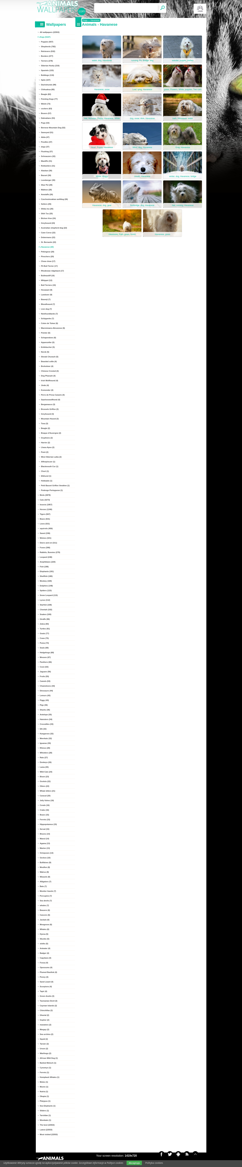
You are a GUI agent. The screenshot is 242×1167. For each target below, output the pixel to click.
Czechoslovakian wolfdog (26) (54, 199)
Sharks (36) (45, 710)
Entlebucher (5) (48, 347)
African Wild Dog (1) (49, 1058)
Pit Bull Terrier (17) (49, 266)
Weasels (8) (45, 877)
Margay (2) (44, 1029)
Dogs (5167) (45, 37)
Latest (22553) (46, 1130)
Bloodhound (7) (48, 304)
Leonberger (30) (48, 180)
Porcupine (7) (46, 896)
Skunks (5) (44, 939)
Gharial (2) (44, 1015)
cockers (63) (46, 109)
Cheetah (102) (46, 610)
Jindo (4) (45, 385)
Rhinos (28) (45, 748)
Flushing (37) (47, 151)
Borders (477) (47, 56)
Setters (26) (46, 204)
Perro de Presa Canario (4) (53, 395)
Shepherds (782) (48, 47)
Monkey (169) (46, 581)
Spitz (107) (45, 80)
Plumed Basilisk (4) (48, 972)
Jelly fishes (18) (47, 800)
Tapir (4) (43, 991)
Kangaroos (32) (47, 734)
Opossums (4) (46, 967)
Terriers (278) (47, 61)
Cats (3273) (45, 500)
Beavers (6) (45, 910)
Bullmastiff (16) (48, 276)
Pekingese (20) (47, 252)
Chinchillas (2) (46, 1010)
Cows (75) (44, 638)
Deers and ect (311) (48, 543)
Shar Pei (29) (47, 185)
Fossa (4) (44, 963)
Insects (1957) (46, 505)
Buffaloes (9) (45, 862)
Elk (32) (43, 729)
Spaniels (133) (47, 70)
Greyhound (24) (48, 223)
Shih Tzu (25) (47, 214)
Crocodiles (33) (46, 724)
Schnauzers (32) (48, 156)
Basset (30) (46, 175)
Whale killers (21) (47, 791)
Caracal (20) (45, 796)
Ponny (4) (44, 977)
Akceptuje (134, 1162)
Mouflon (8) (45, 867)
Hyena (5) (44, 934)
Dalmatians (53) (48, 118)
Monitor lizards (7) (48, 891)
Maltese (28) (46, 190)
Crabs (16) (44, 810)
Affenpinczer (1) (48, 462)
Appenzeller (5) (48, 342)
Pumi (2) (44, 452)
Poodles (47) (46, 142)
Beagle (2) (45, 428)
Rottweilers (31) (48, 166)
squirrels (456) (46, 528)
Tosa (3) (44, 423)
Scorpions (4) (46, 987)
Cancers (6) (45, 915)
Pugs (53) (45, 123)
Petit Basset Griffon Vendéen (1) (55, 485)
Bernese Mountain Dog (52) (53, 128)
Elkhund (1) (46, 476)
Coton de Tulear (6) (49, 323)
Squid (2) (44, 1039)
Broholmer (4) (47, 366)
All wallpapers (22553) (50, 32)
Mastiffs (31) (46, 161)
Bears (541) (45, 519)
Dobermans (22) (48, 237)
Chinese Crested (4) (50, 371)
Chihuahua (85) (48, 89)
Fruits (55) (44, 676)
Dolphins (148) (46, 586)
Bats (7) (43, 886)
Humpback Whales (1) (49, 1077)
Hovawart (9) (46, 290)
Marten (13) (45, 848)
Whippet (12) (46, 280)
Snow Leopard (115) (49, 595)
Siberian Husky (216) (50, 66)
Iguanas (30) (45, 743)
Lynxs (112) (45, 600)
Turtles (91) (45, 629)
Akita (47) (45, 137)
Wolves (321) (45, 538)
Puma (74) (44, 643)
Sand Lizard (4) (46, 982)
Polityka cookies (154, 1162)
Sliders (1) (44, 1111)
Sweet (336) (45, 533)
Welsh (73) (45, 104)
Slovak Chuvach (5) (49, 357)
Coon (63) (44, 667)
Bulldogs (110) (47, 75)
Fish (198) (44, 567)
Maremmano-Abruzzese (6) (53, 328)
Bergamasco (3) (48, 404)
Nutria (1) (44, 1091)
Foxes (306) (45, 548)
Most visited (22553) (49, 1134)
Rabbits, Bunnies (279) (50, 552)
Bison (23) (44, 777)
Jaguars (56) (45, 672)
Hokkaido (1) (46, 481)
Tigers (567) (45, 514)
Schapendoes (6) (48, 338)
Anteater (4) (45, 948)
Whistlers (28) (46, 753)
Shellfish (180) (46, 576)
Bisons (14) (45, 834)
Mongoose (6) (46, 924)
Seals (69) (44, 648)
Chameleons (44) (47, 686)
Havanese (95, 20)
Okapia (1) (44, 1096)
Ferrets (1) (44, 1072)
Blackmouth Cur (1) (49, 466)
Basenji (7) (46, 299)
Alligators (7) (45, 882)
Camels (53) (45, 681)
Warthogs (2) (45, 1053)
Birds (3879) (45, 495)
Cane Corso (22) (48, 233)
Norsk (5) (45, 352)
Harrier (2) (45, 443)
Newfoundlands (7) (49, 314)
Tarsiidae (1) (45, 1115)
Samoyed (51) (47, 132)
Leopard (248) (46, 557)
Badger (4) (44, 953)
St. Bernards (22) (48, 242)
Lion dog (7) (46, 309)
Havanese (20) (47, 247)
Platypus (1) (45, 1101)
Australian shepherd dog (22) (54, 228)
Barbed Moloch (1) (48, 1063)
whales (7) (44, 905)
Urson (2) (44, 1049)
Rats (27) (44, 757)
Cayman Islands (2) (48, 1006)
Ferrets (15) (45, 820)
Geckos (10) (45, 858)
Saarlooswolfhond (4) (50, 400)
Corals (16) (45, 805)
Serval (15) (44, 829)
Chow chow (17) (48, 261)
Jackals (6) (44, 920)
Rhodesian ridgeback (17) (52, 271)
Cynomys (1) (45, 1068)
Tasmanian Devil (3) (48, 1001)
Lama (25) (44, 767)
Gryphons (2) (47, 438)
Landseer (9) (46, 295)
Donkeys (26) (46, 762)
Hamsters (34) (46, 719)
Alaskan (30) (46, 171)
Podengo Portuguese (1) (52, 490)
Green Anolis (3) (47, 996)
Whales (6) (44, 929)
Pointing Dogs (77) (49, 99)
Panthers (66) (46, 662)
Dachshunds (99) (48, 85)
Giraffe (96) (45, 619)
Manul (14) (44, 839)
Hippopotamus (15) (48, 824)
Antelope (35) (46, 715)
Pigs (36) (44, 705)
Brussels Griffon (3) (50, 409)
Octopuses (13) (46, 853)
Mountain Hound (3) (50, 419)
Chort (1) (45, 471)
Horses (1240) (46, 509)
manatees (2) (45, 1025)
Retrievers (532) (48, 51)
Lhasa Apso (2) (47, 447)
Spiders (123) (46, 590)
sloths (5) (44, 944)
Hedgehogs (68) (47, 652)
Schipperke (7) (47, 318)
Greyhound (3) (47, 414)
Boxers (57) (46, 113)
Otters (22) (44, 786)
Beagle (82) (46, 94)
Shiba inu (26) (47, 209)
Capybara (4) (45, 958)
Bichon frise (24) (48, 218)
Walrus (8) (44, 872)
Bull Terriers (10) (48, 285)
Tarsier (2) (44, 1044)
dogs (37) (45, 147)
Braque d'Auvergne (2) (51, 433)
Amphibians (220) (48, 562)
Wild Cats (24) (46, 772)
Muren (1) (44, 1087)
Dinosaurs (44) (46, 691)
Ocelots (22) (45, 781)
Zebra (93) (44, 624)
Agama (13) (45, 843)
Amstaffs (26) (47, 194)
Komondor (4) (47, 390)
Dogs (85, 20)
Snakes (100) (45, 614)
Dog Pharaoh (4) (48, 376)
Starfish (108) (46, 605)
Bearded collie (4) (49, 361)
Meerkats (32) (46, 738)
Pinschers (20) (47, 256)
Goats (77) (44, 633)
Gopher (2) (44, 1020)
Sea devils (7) (46, 901)
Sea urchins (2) (46, 1034)
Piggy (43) (44, 700)
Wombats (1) (45, 1120)
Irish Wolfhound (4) (49, 381)
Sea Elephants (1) (48, 1106)
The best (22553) (47, 1125)
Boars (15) (44, 815)
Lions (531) (45, 524)
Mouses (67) (45, 657)
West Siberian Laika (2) (51, 457)
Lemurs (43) (45, 695)
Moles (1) (44, 1082)
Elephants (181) (47, 571)
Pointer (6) (45, 333)
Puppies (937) (47, 42)
